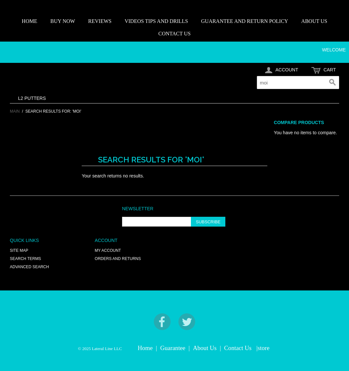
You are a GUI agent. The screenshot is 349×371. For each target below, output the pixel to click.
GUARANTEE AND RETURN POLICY (244, 21)
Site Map (19, 250)
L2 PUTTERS (32, 98)
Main (15, 111)
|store (262, 347)
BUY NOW (62, 21)
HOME (29, 21)
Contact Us (237, 347)
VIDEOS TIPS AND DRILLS (156, 21)
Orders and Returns (118, 258)
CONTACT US (174, 33)
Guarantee (173, 347)
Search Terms (25, 258)
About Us (204, 347)
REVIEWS (100, 21)
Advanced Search (29, 267)
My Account (108, 250)
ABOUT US (314, 21)
